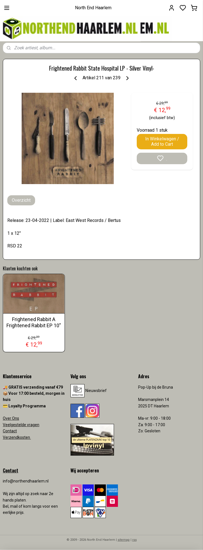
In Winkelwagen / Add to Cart (162, 141)
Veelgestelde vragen (21, 425)
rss (134, 540)
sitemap (124, 540)
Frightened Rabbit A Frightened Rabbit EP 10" (33, 322)
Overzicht (21, 200)
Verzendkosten (17, 437)
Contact (10, 431)
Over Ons (11, 418)
